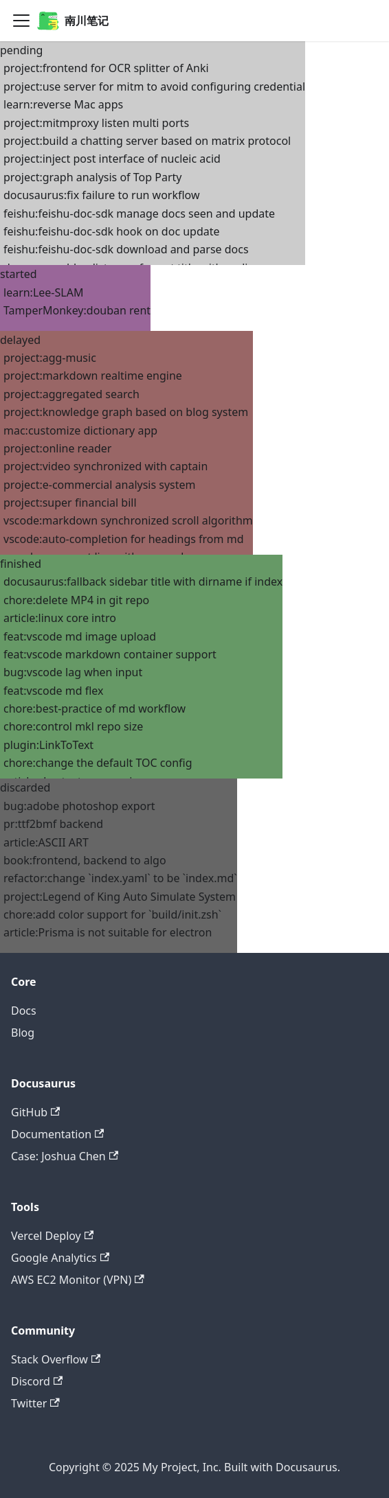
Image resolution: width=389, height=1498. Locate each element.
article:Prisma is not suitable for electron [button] (107, 932)
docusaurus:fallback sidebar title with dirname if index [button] (142, 581)
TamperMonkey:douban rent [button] (77, 310)
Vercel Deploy (52, 1235)
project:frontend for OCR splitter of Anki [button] (106, 68)
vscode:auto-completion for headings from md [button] (123, 538)
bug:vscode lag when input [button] (72, 672)
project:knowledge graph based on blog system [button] (125, 411)
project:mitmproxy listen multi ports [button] (96, 122)
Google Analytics (60, 1257)
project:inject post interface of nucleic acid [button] (112, 158)
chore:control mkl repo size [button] (73, 726)
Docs (23, 1010)
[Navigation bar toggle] (21, 20)
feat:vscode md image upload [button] (79, 636)
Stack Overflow (55, 1359)
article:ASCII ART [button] (46, 842)
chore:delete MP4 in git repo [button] (76, 600)
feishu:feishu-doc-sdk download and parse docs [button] (126, 249)
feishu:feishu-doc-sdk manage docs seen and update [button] (139, 213)
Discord (37, 1381)
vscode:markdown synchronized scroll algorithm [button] (128, 520)
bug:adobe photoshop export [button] (79, 806)
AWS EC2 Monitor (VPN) (77, 1279)
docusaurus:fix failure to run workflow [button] (101, 195)
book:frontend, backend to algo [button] (84, 860)
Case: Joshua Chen (64, 1156)
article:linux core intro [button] (59, 617)
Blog (22, 1032)
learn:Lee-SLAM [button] (43, 292)
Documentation (57, 1134)
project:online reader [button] (57, 448)
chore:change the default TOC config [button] (97, 762)
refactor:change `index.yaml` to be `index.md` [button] (120, 878)
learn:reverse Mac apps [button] (63, 104)
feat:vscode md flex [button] (53, 690)
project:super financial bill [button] (70, 502)
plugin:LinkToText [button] (48, 744)
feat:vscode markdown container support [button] (109, 654)
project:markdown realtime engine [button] (92, 375)
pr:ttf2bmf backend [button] (53, 823)
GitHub (35, 1112)
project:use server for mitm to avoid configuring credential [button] (154, 86)
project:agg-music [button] (49, 357)
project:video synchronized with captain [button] (105, 466)
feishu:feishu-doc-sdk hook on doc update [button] (111, 231)
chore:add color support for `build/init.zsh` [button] (112, 914)
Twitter (35, 1403)
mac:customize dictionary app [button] (80, 430)
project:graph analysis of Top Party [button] (92, 177)
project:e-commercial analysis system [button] (99, 484)
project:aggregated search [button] (71, 394)
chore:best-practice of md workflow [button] (94, 708)
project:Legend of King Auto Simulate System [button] (119, 896)
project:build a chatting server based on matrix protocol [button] (147, 140)
